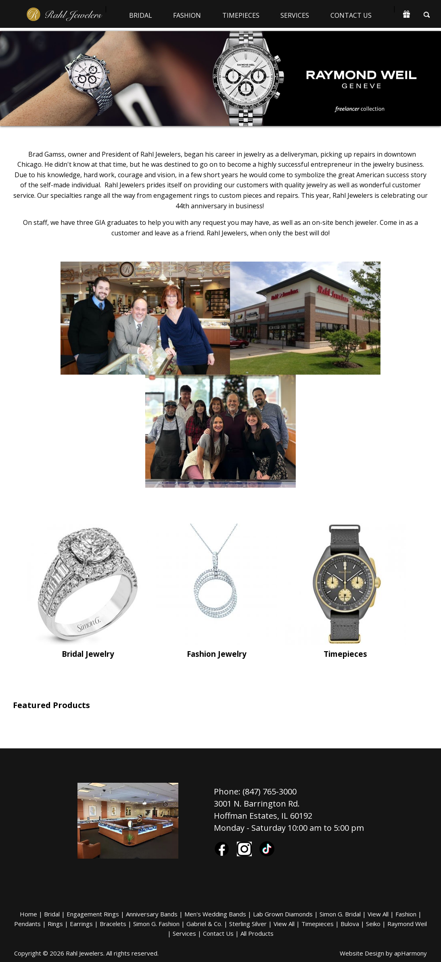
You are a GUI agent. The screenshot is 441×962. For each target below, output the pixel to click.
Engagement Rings (93, 914)
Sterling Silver (248, 924)
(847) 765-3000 (269, 791)
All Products (257, 933)
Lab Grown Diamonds (283, 914)
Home (28, 914)
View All (378, 914)
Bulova (350, 924)
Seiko (373, 924)
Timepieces (240, 15)
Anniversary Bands (152, 914)
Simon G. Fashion (156, 924)
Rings (55, 924)
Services (294, 15)
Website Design (362, 953)
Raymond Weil (407, 924)
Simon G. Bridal (340, 914)
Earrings (81, 924)
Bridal (140, 15)
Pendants (27, 924)
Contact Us (351, 15)
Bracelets (113, 924)
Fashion (187, 15)
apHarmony (410, 953)
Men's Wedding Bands (215, 914)
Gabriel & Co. (204, 924)
